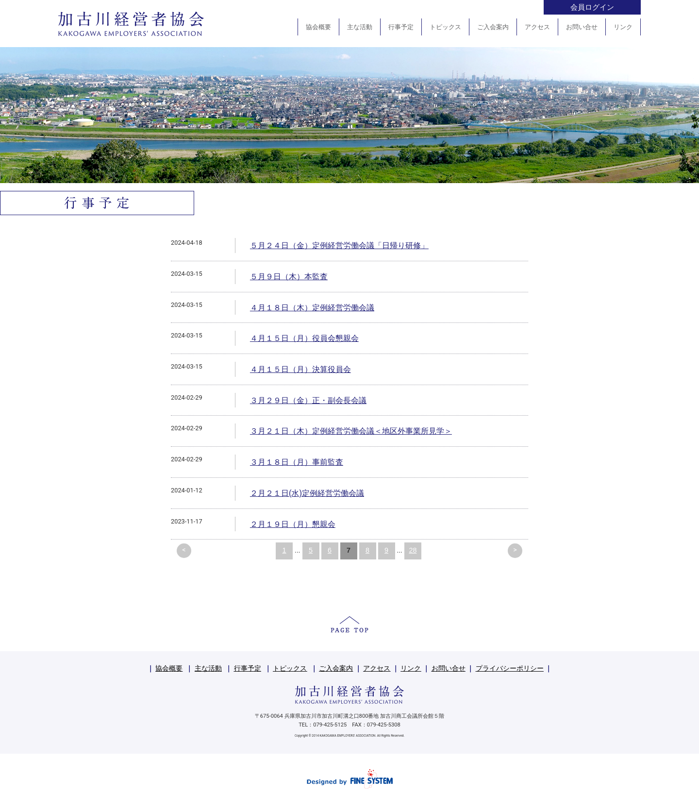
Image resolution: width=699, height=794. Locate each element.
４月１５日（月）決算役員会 (300, 369)
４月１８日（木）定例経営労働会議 (312, 307)
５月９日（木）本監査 (289, 276)
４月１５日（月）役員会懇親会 (304, 338)
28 (412, 550)
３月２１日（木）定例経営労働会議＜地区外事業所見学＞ (351, 431)
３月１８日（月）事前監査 (296, 462)
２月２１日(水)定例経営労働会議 (307, 493)
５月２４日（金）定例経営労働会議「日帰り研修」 (339, 245)
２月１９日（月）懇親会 (292, 524)
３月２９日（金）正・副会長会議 (308, 400)
